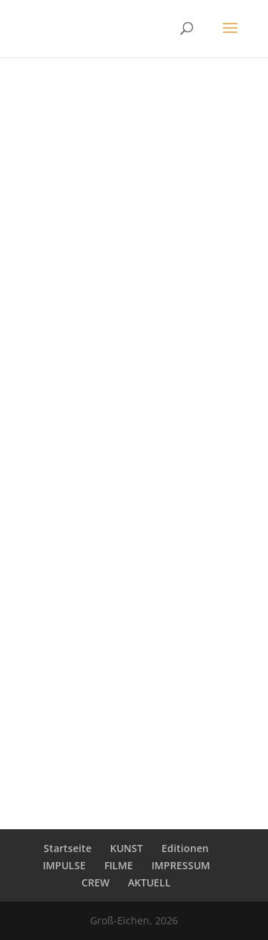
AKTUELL (149, 882)
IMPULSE (64, 865)
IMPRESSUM (181, 865)
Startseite (67, 848)
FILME (118, 865)
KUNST (126, 848)
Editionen (185, 848)
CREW (95, 882)
